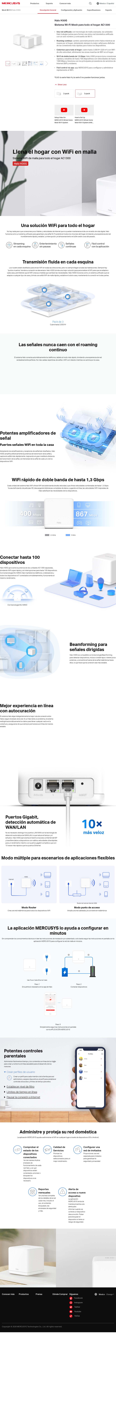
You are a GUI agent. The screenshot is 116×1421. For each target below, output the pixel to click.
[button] (46, 63)
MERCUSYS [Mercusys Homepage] (11, 3)
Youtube (75, 1311)
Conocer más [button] (65, 3)
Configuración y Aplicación (71, 10)
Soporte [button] (49, 3)
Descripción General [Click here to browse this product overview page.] (48, 10)
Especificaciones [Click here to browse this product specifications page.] (93, 10)
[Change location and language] (105, 3)
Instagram (76, 1302)
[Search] (90, 3)
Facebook (76, 1298)
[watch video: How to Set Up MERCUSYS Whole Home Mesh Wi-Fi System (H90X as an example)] (84, 110)
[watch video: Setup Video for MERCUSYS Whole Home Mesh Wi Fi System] (64, 110)
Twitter (74, 1307)
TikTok (74, 1316)
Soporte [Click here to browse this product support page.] (108, 10)
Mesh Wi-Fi (6, 10)
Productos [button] (34, 3)
